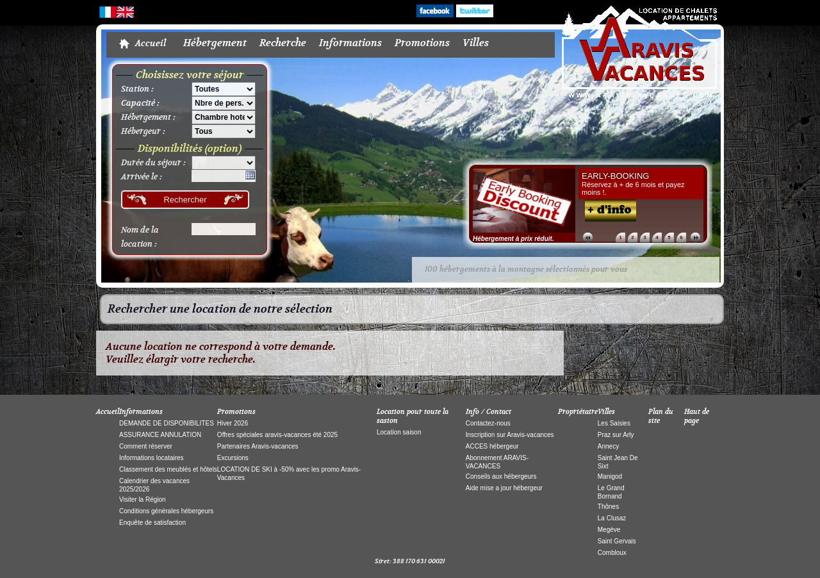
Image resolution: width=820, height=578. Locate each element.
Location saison (399, 432)
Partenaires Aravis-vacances (258, 446)
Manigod (610, 476)
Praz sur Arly (616, 434)
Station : (137, 89)
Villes (476, 43)
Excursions (233, 457)
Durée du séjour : (153, 163)
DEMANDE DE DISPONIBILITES (166, 423)
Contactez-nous (488, 423)
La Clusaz (612, 518)
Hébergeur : (143, 131)
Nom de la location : (140, 237)
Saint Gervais (617, 541)
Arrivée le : (141, 177)
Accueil (150, 43)
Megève (609, 529)
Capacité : (140, 103)
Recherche (282, 43)
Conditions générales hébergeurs (166, 511)
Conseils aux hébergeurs (501, 476)
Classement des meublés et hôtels (168, 469)
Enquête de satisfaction (152, 522)
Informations (350, 43)
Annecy (608, 446)
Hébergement (215, 43)
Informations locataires (151, 457)
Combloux (612, 552)
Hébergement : (148, 117)
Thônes (608, 506)
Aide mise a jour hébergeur (504, 487)
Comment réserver (145, 446)
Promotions (422, 43)
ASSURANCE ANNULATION (160, 434)
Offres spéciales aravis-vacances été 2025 (277, 434)
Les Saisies (614, 423)
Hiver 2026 (232, 423)
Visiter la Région (142, 499)
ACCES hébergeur (492, 446)
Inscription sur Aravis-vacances (510, 434)
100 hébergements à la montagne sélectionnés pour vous (526, 269)
